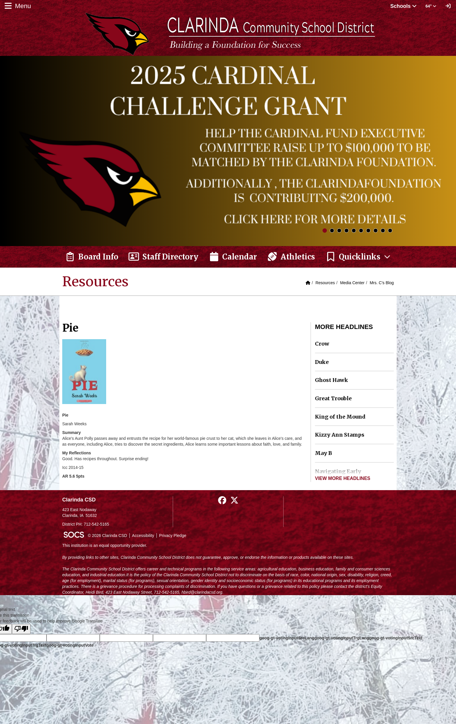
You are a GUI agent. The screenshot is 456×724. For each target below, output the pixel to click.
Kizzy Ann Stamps (339, 434)
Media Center (352, 282)
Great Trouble (333, 398)
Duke (322, 362)
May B (323, 453)
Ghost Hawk (331, 380)
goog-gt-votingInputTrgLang (341, 638)
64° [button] (430, 6)
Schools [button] (403, 6)
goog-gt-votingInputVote (69, 645)
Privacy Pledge (172, 535)
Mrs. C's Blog (382, 282)
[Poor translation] (21, 629)
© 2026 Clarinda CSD (107, 535)
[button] (358, 257)
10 (390, 230)
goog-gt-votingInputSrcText (395, 638)
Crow (322, 343)
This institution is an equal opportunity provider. (104, 545)
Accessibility (143, 535)
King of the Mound (340, 416)
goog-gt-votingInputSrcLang (286, 638)
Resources (325, 282)
